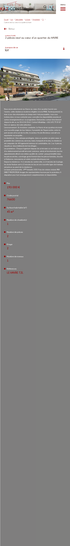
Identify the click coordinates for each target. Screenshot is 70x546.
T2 (43, 19)
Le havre (27, 19)
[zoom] (35, 80)
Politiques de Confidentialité (31, 375)
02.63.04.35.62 (35, 459)
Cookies (45, 543)
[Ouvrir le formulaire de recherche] (45, 7)
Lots (12, 19)
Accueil (6, 19)
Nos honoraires (47, 534)
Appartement (36, 19)
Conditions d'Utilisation (46, 375)
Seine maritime (19, 19)
